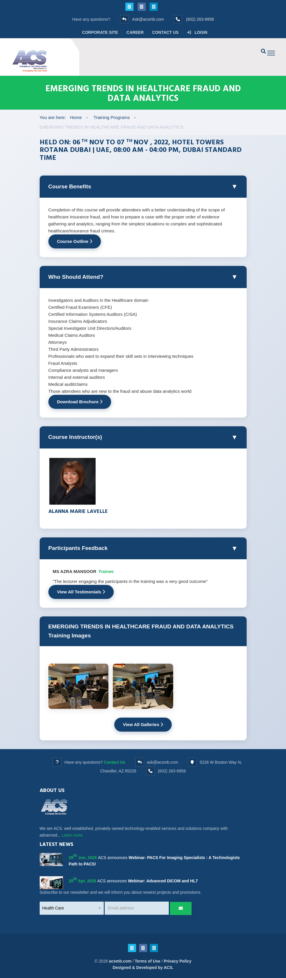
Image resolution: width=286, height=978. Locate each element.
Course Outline (74, 241)
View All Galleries (143, 724)
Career (135, 32)
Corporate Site (100, 32)
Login (197, 32)
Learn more (72, 835)
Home (76, 117)
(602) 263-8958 (200, 19)
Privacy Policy (178, 961)
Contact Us (165, 32)
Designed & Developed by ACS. (143, 967)
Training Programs (112, 117)
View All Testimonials (81, 591)
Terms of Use (147, 961)
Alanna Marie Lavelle (78, 511)
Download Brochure (80, 401)
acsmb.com (120, 961)
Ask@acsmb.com (148, 19)
